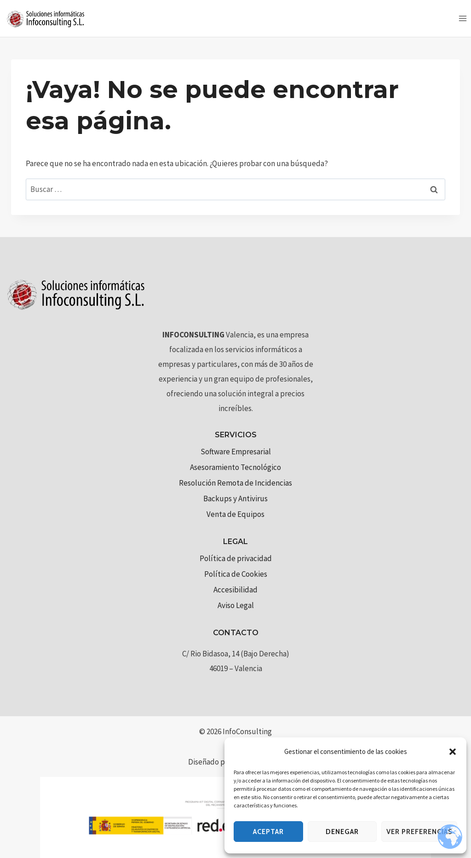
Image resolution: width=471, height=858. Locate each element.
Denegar (342, 832)
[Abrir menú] (462, 18)
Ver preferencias (419, 832)
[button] (452, 751)
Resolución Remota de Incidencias (235, 483)
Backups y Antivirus (235, 498)
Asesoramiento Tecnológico (235, 467)
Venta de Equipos (235, 514)
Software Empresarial (236, 451)
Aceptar (268, 832)
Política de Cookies (235, 574)
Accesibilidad (235, 590)
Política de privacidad (236, 558)
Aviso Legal (236, 605)
